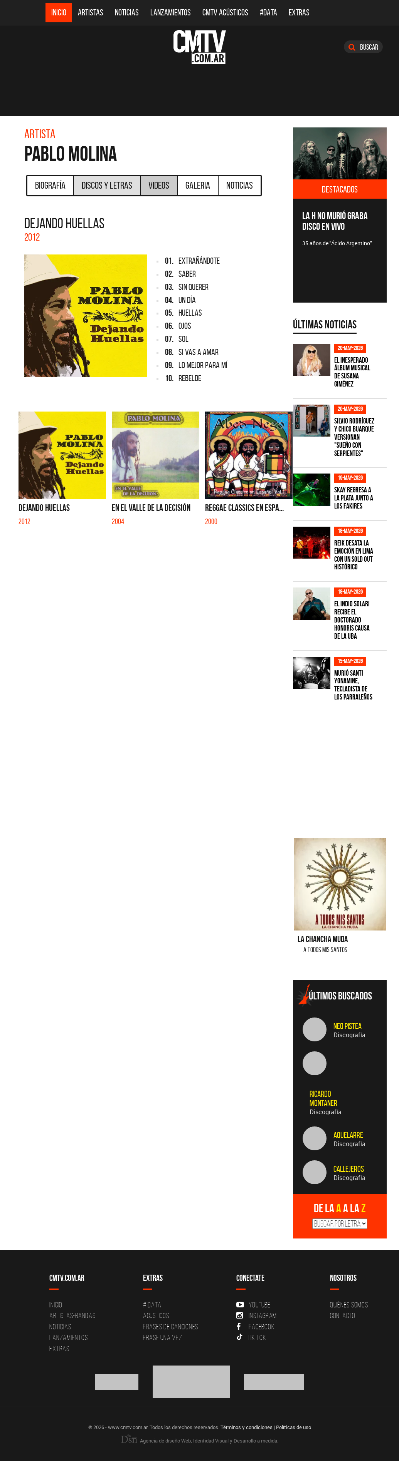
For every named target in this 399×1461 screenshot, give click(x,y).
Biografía (50, 185)
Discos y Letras (107, 185)
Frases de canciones (170, 1326)
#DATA (268, 12)
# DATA (152, 1304)
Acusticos (156, 1315)
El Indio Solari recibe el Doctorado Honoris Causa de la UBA (352, 620)
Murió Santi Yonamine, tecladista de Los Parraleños (353, 685)
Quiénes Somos (349, 1304)
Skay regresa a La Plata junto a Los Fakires (353, 498)
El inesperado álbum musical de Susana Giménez (352, 372)
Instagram (256, 1315)
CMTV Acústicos (225, 12)
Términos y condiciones (247, 1427)
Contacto (342, 1315)
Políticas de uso (293, 1427)
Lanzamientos (170, 12)
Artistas (90, 12)
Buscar (363, 47)
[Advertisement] (346, 765)
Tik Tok (251, 1337)
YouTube (253, 1304)
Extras (299, 12)
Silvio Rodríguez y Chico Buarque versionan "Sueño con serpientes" (354, 437)
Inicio (58, 12)
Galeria (197, 185)
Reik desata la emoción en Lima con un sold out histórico (353, 555)
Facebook (255, 1326)
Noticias (127, 12)
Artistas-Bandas (72, 1315)
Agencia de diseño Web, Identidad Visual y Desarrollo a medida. (199, 1440)
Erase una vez (162, 1337)
